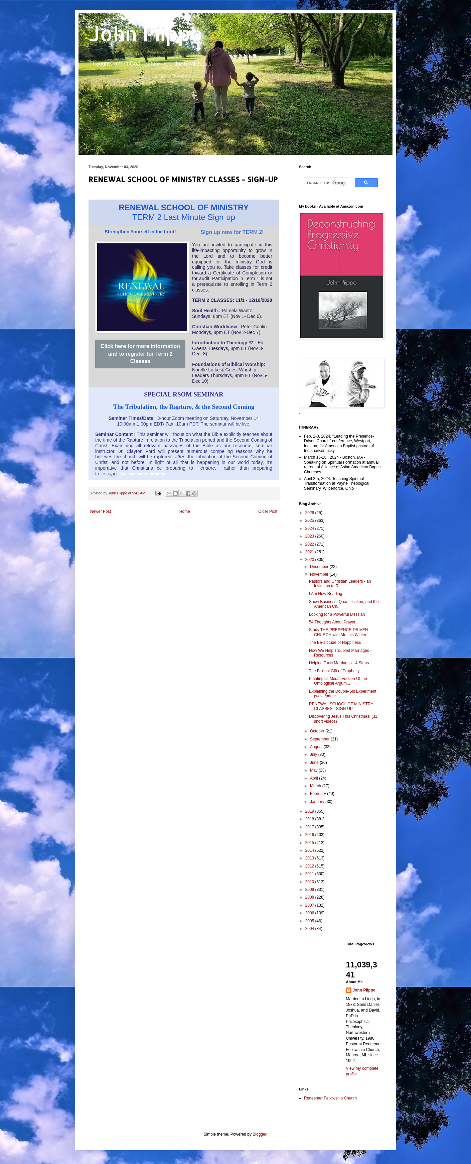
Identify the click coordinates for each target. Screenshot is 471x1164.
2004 (310, 928)
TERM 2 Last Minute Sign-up (183, 217)
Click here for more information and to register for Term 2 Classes (140, 353)
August (317, 746)
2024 (310, 528)
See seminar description (143, 474)
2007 (310, 905)
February (318, 793)
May (314, 770)
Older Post (267, 511)
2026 (310, 512)
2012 (310, 866)
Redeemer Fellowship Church (330, 1098)
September (320, 739)
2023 (310, 536)
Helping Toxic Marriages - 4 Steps (339, 663)
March (316, 786)
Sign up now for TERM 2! (232, 232)
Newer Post (100, 511)
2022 (310, 544)
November (320, 574)
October (317, 731)
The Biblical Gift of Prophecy (334, 671)
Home (184, 511)
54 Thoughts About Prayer (332, 622)
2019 (310, 811)
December (320, 566)
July (314, 754)
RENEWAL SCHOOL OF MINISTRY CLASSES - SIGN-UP (341, 706)
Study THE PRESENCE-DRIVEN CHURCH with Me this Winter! (338, 632)
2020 (310, 559)
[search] (326, 183)
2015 (310, 842)
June (315, 762)
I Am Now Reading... (327, 593)
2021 (310, 552)
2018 (310, 819)
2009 (310, 889)
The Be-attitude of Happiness (335, 642)
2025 (310, 520)
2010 (310, 882)
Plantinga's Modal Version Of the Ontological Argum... (338, 681)
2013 (310, 858)
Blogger (259, 1134)
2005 (310, 921)
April (314, 778)
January (317, 801)
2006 (310, 913)
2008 (310, 897)
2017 (310, 827)
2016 (310, 834)
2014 (310, 850)
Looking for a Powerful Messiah (337, 614)
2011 (310, 873)
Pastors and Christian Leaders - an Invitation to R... (340, 583)
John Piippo (146, 33)
